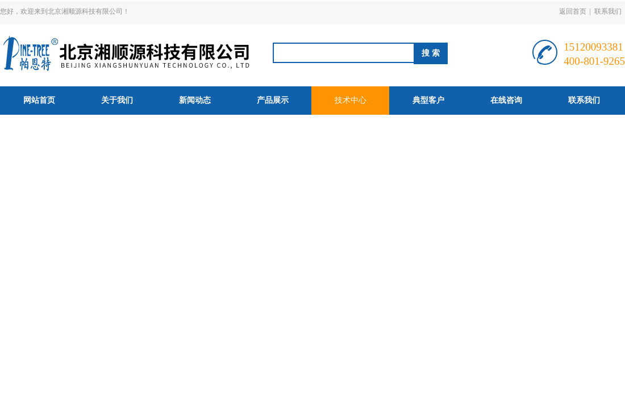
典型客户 (428, 100)
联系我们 (608, 11)
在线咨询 (506, 100)
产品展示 (273, 100)
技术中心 (350, 100)
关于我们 (117, 100)
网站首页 (39, 100)
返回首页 (572, 11)
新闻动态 (195, 100)
